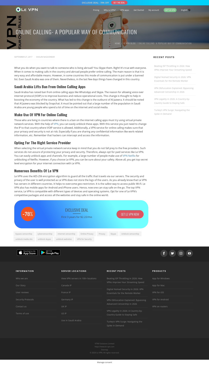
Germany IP (67, 299)
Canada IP (66, 285)
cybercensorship (44, 233)
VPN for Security (84, 239)
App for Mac (158, 285)
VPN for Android (160, 299)
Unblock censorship (130, 233)
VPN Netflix (129, 155)
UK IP (64, 306)
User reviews (22, 292)
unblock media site (23, 239)
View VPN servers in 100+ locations (78, 278)
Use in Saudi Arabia (71, 320)
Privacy (102, 233)
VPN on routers (160, 306)
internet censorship (66, 233)
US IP (63, 313)
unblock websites (64, 239)
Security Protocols (25, 299)
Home (117, 43)
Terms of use (22, 313)
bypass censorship (23, 233)
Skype (113, 233)
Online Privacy (87, 233)
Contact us (21, 306)
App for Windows (161, 278)
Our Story (20, 285)
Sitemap (104, 349)
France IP (66, 292)
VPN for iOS (158, 292)
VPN (56, 124)
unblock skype (44, 239)
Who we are (22, 278)
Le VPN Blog (129, 43)
